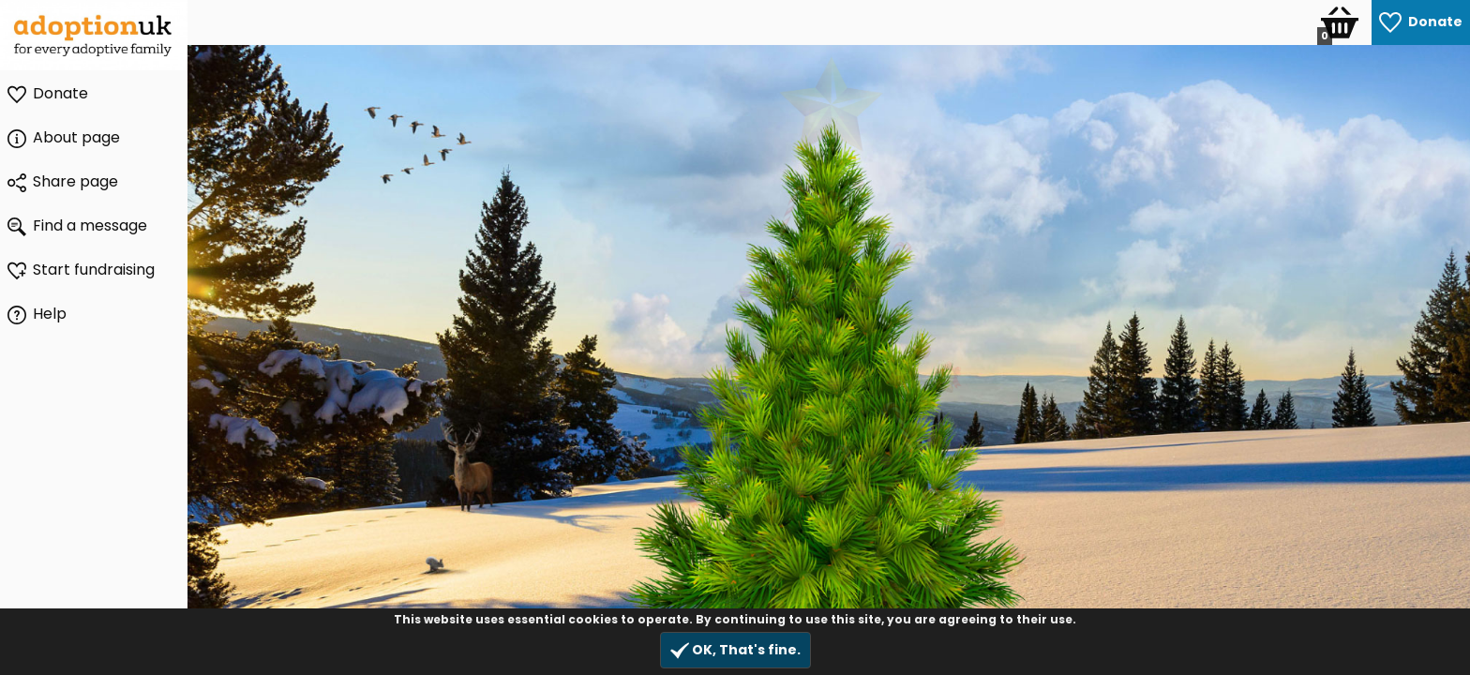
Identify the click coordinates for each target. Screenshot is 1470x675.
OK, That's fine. (735, 650)
